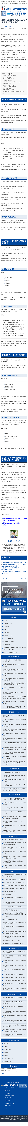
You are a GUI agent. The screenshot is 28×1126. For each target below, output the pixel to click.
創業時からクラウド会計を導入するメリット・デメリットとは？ (14, 822)
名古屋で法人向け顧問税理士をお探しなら (13, 980)
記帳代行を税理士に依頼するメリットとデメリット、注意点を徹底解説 (14, 843)
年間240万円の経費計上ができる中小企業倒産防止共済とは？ (14, 720)
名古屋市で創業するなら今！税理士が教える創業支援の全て (14, 952)
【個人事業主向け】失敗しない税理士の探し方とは (14, 562)
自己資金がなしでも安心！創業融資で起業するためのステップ (14, 903)
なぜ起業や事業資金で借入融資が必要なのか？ (14, 898)
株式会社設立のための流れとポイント (12, 772)
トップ (2, 26)
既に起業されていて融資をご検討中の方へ (13, 882)
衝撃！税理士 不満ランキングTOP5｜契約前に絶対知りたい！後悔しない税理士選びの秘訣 (14, 697)
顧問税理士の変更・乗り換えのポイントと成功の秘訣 (14, 665)
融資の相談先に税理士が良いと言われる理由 (14, 885)
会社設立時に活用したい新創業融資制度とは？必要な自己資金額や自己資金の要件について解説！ (14, 914)
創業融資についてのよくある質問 (11, 940)
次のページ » (24, 578)
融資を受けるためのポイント (10, 919)
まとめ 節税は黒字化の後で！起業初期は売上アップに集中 (13, 92)
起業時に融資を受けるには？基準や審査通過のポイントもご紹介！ (14, 923)
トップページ (6, 620)
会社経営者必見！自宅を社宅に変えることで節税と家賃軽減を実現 (14, 753)
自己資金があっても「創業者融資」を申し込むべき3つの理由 (14, 936)
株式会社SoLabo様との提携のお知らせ (13, 943)
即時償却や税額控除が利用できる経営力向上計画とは (14, 1002)
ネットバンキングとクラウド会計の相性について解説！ (14, 812)
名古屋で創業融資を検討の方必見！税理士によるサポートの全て (14, 875)
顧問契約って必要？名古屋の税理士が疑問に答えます (14, 989)
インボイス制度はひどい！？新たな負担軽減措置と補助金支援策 (14, 1025)
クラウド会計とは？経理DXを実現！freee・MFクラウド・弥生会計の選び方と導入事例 (14, 799)
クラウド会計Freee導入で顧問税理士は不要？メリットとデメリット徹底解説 (14, 817)
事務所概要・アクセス (8, 626)
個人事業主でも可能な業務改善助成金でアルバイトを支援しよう (14, 1035)
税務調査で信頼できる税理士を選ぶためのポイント (14, 674)
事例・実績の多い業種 (8, 641)
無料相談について (7, 635)
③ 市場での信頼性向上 (7, 80)
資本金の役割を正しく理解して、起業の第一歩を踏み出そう (14, 780)
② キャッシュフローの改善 (8, 78)
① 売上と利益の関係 (7, 77)
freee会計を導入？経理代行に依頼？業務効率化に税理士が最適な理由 (14, 831)
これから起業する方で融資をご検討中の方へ (14, 879)
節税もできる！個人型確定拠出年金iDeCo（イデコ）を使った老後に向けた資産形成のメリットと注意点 (14, 763)
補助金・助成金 (7, 1061)
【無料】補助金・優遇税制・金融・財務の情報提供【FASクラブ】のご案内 (14, 648)
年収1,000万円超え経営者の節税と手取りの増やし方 (14, 743)
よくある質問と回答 (8, 638)
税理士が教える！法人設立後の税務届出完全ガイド (14, 970)
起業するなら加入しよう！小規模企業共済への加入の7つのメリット (14, 716)
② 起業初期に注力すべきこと (9, 89)
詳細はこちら (3, 1073)
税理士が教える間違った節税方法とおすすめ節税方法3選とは (14, 725)
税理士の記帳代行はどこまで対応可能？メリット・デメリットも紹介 (14, 848)
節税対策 (5, 1055)
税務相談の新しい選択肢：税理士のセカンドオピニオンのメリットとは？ (14, 670)
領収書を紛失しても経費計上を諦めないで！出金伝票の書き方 (14, 861)
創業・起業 (7, 26)
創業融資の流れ (7, 894)
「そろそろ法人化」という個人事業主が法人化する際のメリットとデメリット (14, 776)
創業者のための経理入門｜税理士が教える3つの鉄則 (14, 966)
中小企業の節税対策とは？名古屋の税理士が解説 (14, 734)
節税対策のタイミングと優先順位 (8, 86)
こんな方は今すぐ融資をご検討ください (13, 907)
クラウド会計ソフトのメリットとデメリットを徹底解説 (14, 803)
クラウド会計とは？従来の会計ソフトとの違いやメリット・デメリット (14, 808)
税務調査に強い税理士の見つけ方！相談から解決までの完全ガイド (14, 693)
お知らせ (5, 1046)
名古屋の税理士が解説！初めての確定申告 (14, 974)
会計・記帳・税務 (7, 1049)
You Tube (5, 1043)
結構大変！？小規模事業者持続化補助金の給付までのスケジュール (14, 1021)
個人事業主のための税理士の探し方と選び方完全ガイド (14, 702)
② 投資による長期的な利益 (8, 85)
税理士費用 (6, 632)
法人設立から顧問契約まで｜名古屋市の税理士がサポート (14, 956)
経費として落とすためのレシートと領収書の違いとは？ (14, 866)
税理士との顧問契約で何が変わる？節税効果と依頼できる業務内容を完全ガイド (14, 683)
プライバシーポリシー (9, 1097)
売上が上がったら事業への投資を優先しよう (11, 82)
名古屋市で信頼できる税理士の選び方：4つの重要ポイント (14, 660)
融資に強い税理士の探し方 (10, 891)
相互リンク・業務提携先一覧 (10, 652)
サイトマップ (8, 1108)
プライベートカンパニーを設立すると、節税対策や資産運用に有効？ (14, 785)
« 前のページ (4, 578)
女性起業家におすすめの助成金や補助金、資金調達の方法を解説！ (14, 1012)
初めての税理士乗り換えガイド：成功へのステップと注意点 (14, 688)
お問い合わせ (6, 644)
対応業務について (7, 623)
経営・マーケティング (8, 1058)
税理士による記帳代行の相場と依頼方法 (13, 839)
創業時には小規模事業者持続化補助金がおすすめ (14, 1016)
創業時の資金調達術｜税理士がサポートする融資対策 (14, 961)
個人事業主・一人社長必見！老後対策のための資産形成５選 (14, 757)
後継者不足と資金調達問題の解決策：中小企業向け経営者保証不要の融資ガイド (14, 932)
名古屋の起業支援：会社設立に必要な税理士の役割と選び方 (14, 679)
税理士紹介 (6, 629)
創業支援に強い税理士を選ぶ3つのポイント (14, 977)
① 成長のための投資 (7, 83)
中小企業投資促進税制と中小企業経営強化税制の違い (14, 739)
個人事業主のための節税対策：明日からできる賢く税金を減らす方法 (14, 729)
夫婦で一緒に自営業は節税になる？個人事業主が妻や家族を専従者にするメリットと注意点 (14, 748)
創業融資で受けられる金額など (11, 910)
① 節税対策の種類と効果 (8, 88)
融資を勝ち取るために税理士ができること (13, 888)
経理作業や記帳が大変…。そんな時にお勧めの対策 (14, 826)
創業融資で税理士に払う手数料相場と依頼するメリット (14, 927)
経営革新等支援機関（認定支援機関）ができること (14, 998)
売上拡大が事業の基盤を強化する (9, 75)
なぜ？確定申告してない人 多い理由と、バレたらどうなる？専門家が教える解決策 (14, 706)
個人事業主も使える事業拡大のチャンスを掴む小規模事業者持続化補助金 (14, 1030)
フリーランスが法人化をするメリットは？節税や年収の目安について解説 (14, 789)
